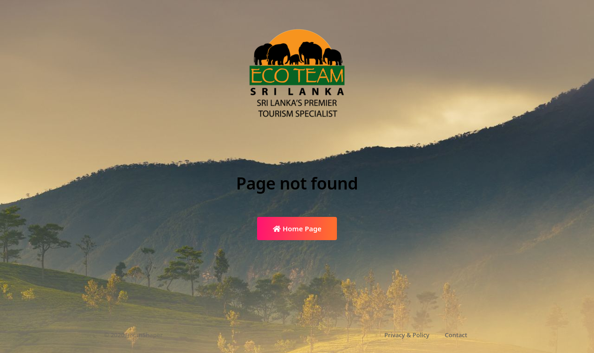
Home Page (297, 228)
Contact (456, 335)
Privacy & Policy (406, 335)
